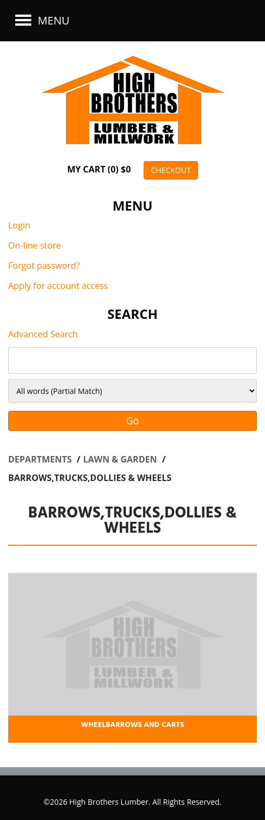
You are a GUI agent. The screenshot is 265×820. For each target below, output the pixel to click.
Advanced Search (43, 334)
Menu (41, 20)
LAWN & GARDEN (121, 459)
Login (19, 225)
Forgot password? (44, 266)
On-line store (34, 245)
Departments (41, 459)
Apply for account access (58, 286)
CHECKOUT (170, 170)
